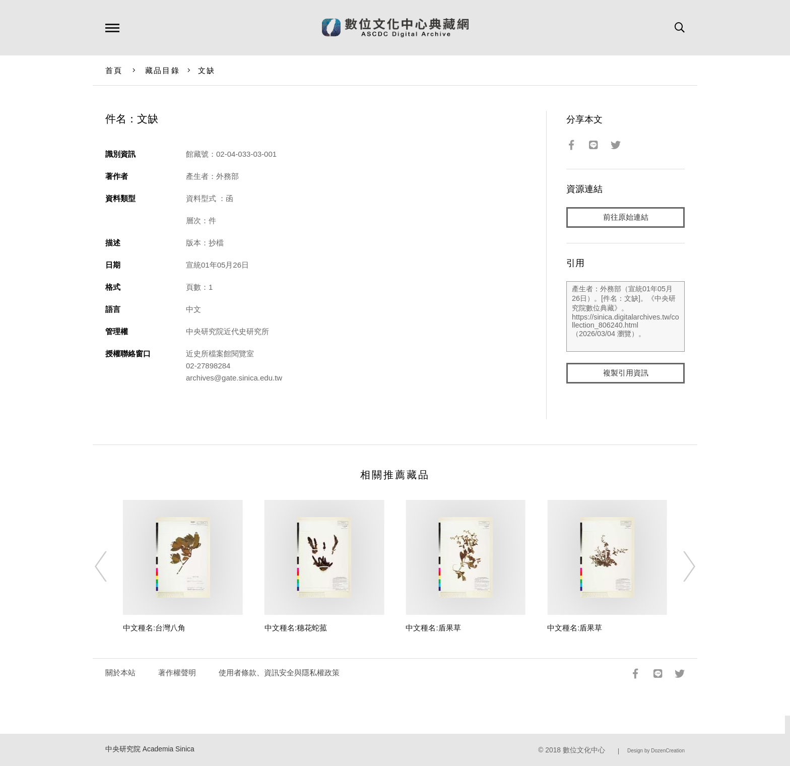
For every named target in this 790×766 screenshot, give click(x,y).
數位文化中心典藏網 (395, 27)
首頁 (114, 70)
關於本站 (120, 672)
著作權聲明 (177, 672)
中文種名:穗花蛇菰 (296, 627)
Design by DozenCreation (656, 750)
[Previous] (110, 566)
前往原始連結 (625, 217)
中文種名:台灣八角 (154, 627)
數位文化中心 (584, 750)
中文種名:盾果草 (433, 627)
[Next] (680, 566)
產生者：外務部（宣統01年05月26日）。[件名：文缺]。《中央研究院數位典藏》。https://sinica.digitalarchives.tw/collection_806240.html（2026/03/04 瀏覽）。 (625, 317)
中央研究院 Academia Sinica (149, 749)
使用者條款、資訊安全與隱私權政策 (279, 672)
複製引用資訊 (625, 373)
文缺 (207, 70)
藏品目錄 (162, 70)
